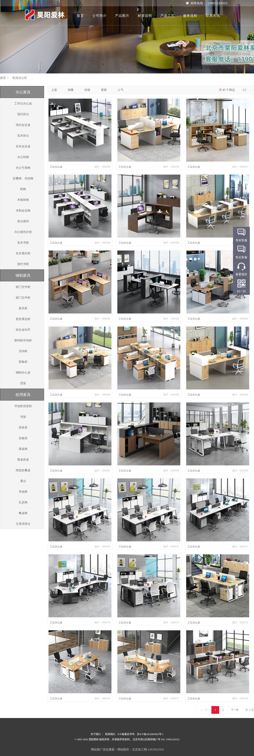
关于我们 (95, 734)
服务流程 (190, 15)
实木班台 (23, 135)
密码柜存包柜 (23, 340)
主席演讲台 (23, 523)
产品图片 (122, 15)
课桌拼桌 (23, 459)
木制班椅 (23, 199)
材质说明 (145, 15)
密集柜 (23, 361)
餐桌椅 (23, 513)
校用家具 (23, 395)
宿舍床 (23, 427)
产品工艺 (167, 15)
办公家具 (23, 92)
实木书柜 (23, 242)
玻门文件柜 (23, 297)
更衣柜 (23, 308)
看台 (23, 481)
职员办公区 (21, 78)
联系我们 (110, 734)
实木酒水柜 (23, 253)
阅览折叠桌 (23, 470)
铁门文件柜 (23, 287)
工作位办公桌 (23, 103)
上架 (55, 89)
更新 (105, 89)
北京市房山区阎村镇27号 (147, 739)
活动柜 (23, 351)
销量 (72, 89)
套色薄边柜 (23, 319)
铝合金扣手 (23, 329)
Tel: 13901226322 (170, 739)
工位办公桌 (56, 166)
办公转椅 (23, 157)
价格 (88, 89)
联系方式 (213, 15)
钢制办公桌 (23, 372)
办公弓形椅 (23, 167)
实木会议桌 (23, 146)
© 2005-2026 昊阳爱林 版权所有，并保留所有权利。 (103, 739)
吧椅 (23, 189)
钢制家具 (23, 275)
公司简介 (99, 15)
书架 (23, 416)
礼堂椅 (23, 502)
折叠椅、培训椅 (23, 178)
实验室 (23, 438)
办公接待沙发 (23, 232)
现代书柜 (23, 264)
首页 (80, 15)
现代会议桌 (23, 125)
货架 (23, 383)
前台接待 (23, 221)
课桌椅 (23, 448)
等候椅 (23, 491)
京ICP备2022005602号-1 (150, 734)
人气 (122, 89)
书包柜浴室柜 (23, 406)
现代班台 (23, 114)
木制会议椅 (23, 210)
